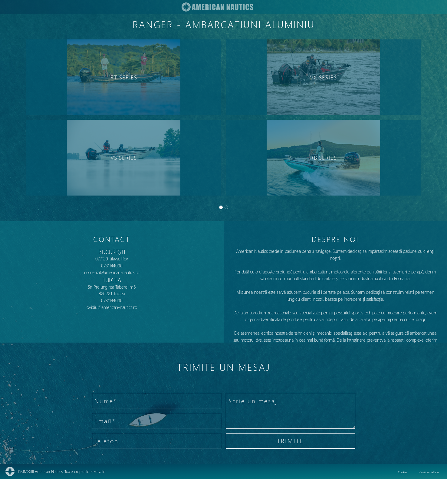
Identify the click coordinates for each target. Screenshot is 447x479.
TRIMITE (290, 441)
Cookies (402, 472)
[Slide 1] (226, 207)
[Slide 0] (221, 207)
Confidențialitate (429, 472)
